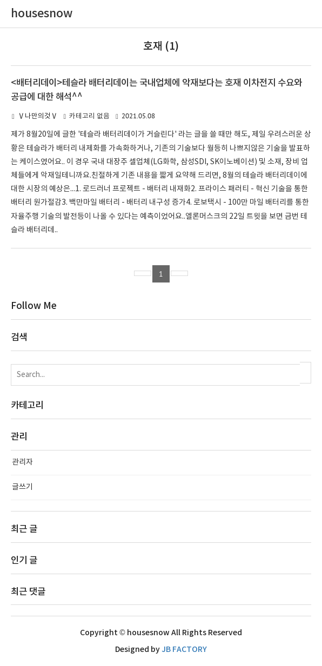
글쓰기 (22, 487)
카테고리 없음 (89, 116)
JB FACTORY (184, 649)
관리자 (22, 462)
